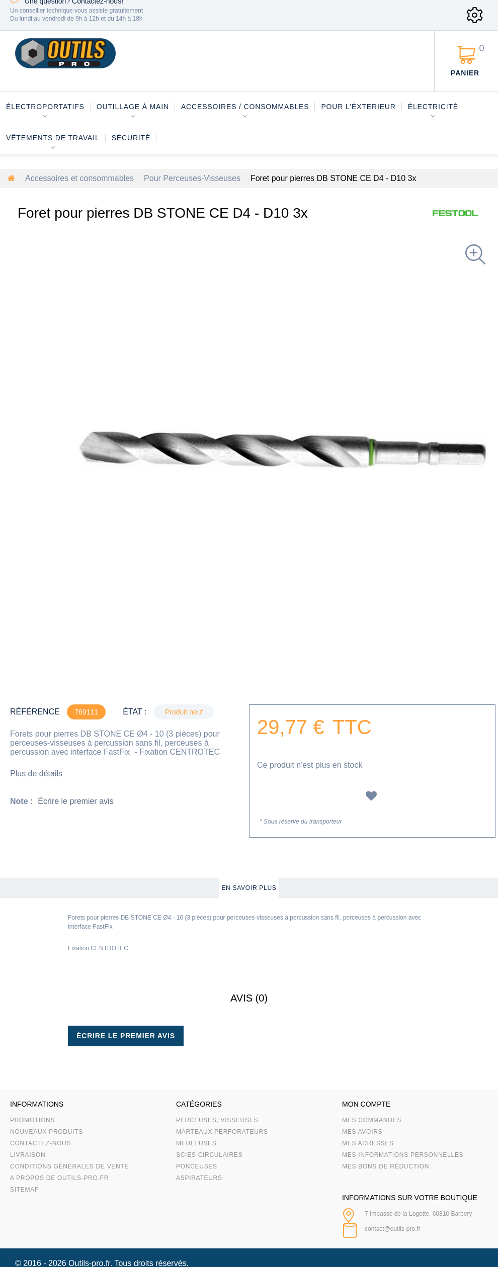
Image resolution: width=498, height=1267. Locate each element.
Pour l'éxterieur (358, 107)
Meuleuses (196, 1143)
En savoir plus (248, 887)
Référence (35, 711)
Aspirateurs (199, 1178)
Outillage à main (133, 107)
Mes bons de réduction (385, 1166)
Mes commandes (371, 1120)
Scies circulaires (209, 1154)
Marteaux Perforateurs (222, 1131)
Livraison (28, 1154)
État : (134, 711)
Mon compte (366, 1104)
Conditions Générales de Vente (69, 1166)
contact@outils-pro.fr (393, 1228)
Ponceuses (196, 1166)
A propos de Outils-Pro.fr (59, 1178)
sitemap (24, 1189)
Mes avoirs (362, 1131)
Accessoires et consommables (79, 178)
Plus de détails (36, 773)
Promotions (32, 1120)
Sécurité (131, 138)
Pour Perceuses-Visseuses (192, 178)
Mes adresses (368, 1143)
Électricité (433, 107)
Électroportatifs (45, 107)
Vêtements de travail (53, 138)
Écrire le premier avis (75, 801)
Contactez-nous (40, 1143)
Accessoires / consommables (245, 107)
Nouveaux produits (46, 1131)
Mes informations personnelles (402, 1154)
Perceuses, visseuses (217, 1120)
